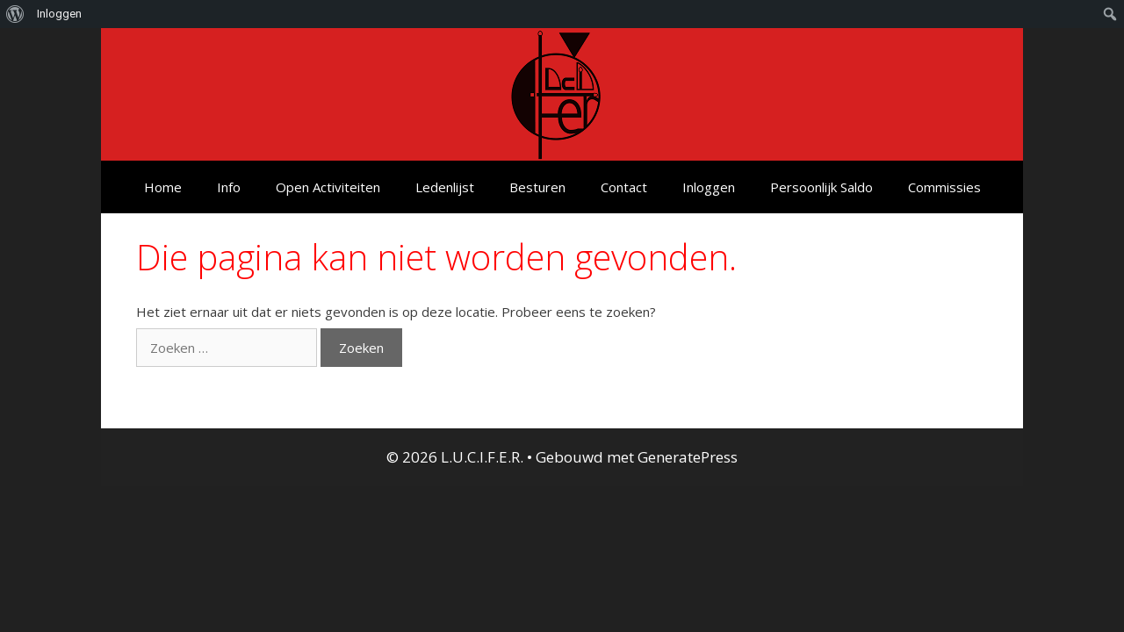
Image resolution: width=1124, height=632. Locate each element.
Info (229, 187)
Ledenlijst (444, 187)
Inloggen (708, 187)
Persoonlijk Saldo (821, 187)
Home (163, 187)
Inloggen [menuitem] (59, 13)
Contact (624, 187)
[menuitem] (15, 14)
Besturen (537, 187)
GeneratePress (688, 457)
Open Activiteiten (328, 187)
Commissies (944, 187)
